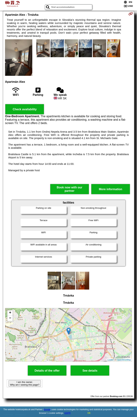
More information (110, 189)
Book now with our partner (69, 189)
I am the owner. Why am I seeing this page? (24, 383)
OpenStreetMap (124, 360)
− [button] (10, 318)
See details (89, 370)
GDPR (67, 413)
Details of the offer (47, 370)
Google (47, 409)
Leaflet (110, 360)
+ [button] (10, 313)
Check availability (25, 109)
